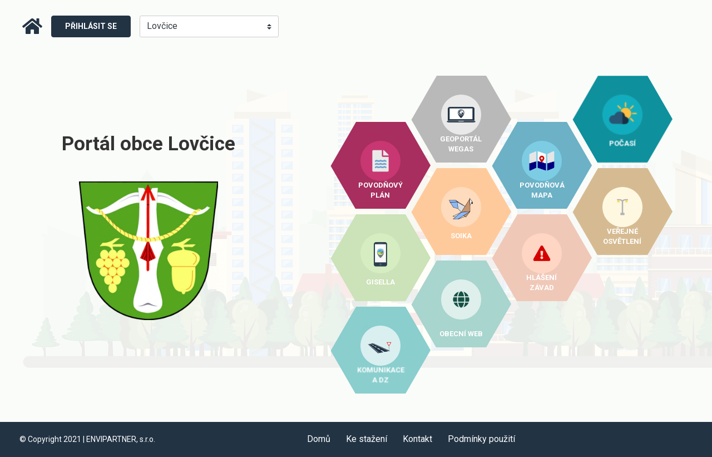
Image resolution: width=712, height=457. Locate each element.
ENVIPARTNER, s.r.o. (120, 439)
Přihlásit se (91, 26)
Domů (318, 439)
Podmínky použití (481, 439)
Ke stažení (366, 439)
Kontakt (417, 439)
